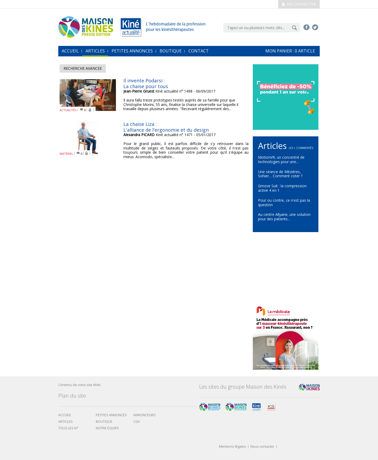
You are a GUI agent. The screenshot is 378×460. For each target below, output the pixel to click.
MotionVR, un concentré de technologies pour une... (281, 159)
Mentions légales (232, 446)
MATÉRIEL (66, 154)
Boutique (171, 51)
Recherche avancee (83, 68)
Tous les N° (68, 428)
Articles (95, 51)
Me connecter (299, 4)
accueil (70, 51)
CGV (136, 421)
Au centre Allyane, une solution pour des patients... (284, 216)
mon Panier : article (290, 51)
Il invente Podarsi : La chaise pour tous (145, 83)
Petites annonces (132, 51)
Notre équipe (107, 428)
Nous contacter (262, 446)
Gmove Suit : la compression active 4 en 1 (282, 188)
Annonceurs (144, 415)
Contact (198, 51)
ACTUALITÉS (68, 110)
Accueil (64, 415)
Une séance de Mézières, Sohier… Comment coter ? (280, 174)
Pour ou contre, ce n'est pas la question (284, 202)
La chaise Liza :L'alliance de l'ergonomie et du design (166, 127)
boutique (104, 421)
